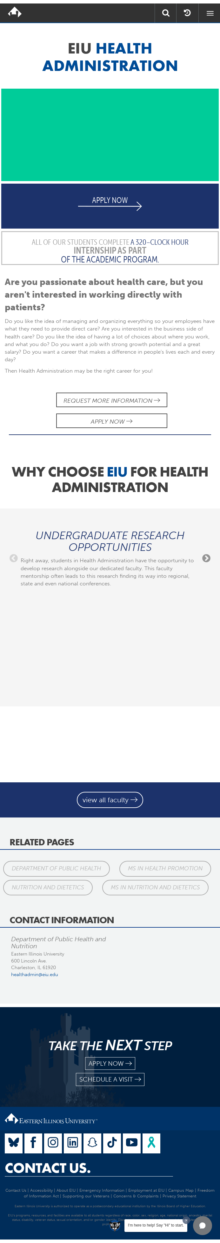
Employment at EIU (146, 1190)
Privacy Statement (179, 1196)
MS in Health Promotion (165, 868)
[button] (202, 1225)
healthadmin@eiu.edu (34, 974)
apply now (110, 1064)
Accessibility (41, 1190)
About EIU (66, 1190)
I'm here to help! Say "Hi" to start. (156, 1225)
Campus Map (181, 1190)
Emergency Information (101, 1190)
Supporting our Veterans (86, 1196)
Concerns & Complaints (136, 1196)
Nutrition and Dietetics (48, 887)
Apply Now (111, 421)
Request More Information (111, 400)
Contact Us (15, 1190)
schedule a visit (110, 1079)
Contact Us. (48, 1168)
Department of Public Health (56, 868)
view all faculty (110, 800)
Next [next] (206, 558)
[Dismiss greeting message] (186, 1220)
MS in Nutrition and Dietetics (155, 887)
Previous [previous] (13, 558)
